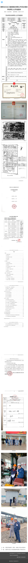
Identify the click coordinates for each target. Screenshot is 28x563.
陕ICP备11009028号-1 (14, 561)
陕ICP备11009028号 (21, 557)
